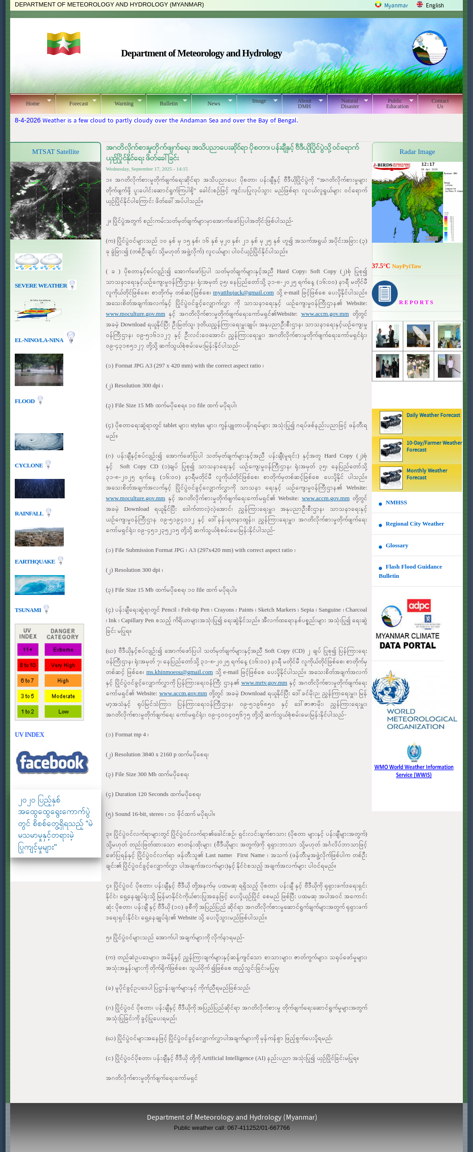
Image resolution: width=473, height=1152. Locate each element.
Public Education (392, 104)
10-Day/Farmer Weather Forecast (434, 447)
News (211, 102)
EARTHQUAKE (35, 561)
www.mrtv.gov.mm (264, 682)
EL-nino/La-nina (39, 340)
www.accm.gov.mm (325, 313)
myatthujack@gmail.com (243, 292)
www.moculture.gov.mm (135, 313)
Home (30, 102)
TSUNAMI (28, 609)
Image (257, 101)
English (435, 6)
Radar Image (417, 151)
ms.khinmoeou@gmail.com (179, 671)
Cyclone (29, 464)
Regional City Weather (415, 523)
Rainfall (29, 512)
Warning (121, 102)
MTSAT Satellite (55, 151)
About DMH (302, 104)
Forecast (76, 102)
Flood (25, 401)
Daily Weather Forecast (433, 415)
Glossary (397, 545)
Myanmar (396, 6)
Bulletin (166, 102)
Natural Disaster (347, 104)
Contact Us (440, 104)
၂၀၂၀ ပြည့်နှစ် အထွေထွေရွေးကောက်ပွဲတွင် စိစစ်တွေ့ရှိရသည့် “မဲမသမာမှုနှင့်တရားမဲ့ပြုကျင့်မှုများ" (55, 824)
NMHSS (396, 502)
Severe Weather (46, 285)
